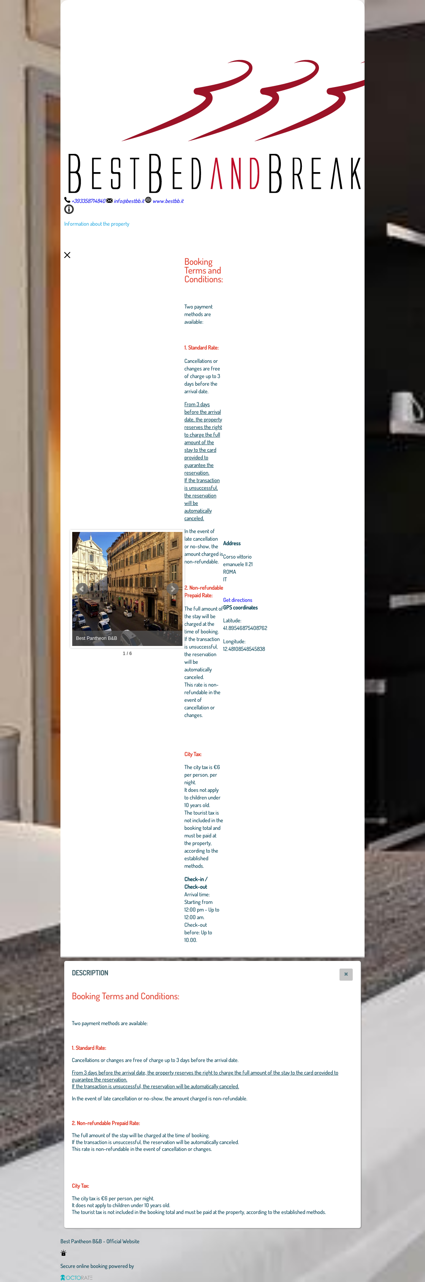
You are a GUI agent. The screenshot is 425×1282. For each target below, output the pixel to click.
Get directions (279, 599)
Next (214, 589)
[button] (346, 975)
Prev (82, 589)
